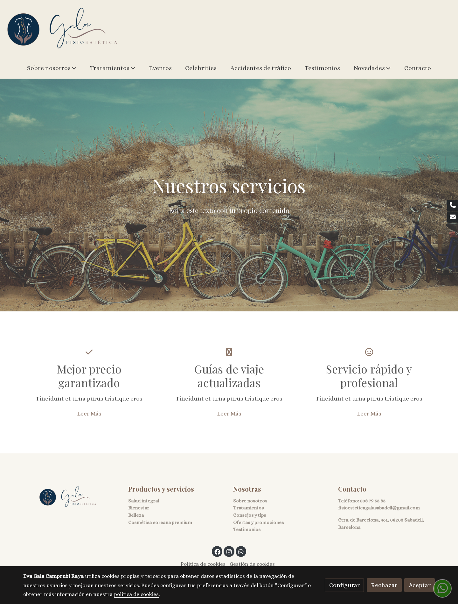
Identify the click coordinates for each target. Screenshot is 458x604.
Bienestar (138, 508)
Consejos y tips (249, 515)
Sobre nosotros (250, 501)
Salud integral (143, 501)
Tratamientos (248, 508)
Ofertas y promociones (258, 522)
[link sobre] (71, 497)
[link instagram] (229, 551)
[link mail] (452, 217)
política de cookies (136, 594)
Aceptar (420, 585)
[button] (51, 68)
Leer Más (89, 413)
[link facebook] (217, 551)
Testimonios (246, 530)
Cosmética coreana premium (160, 522)
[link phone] (452, 205)
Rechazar (384, 585)
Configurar (344, 585)
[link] (62, 28)
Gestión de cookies (252, 564)
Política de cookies (203, 564)
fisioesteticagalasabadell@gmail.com (379, 508)
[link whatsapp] (241, 551)
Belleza (136, 515)
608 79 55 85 (372, 501)
